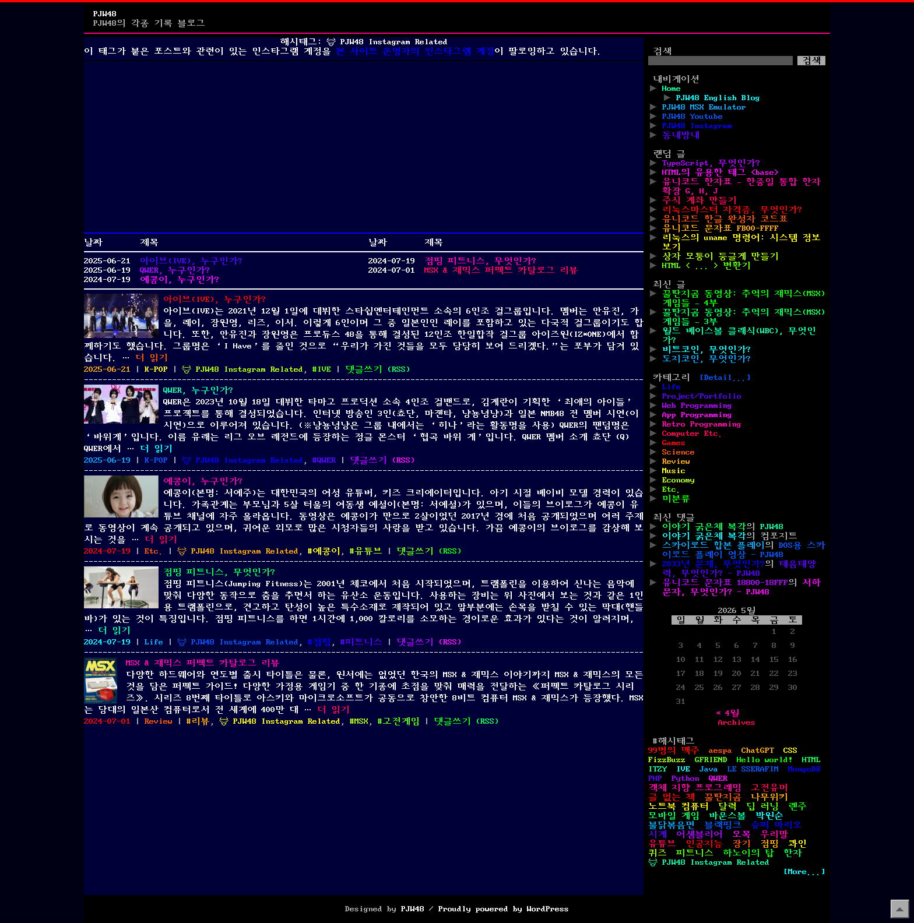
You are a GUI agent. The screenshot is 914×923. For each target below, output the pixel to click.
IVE (324, 369)
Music (674, 470)
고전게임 (401, 721)
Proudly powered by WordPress (503, 909)
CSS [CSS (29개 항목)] (790, 750)
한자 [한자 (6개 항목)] (792, 853)
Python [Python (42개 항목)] (685, 778)
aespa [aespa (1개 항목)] (720, 750)
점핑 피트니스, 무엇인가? (480, 261)
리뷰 (200, 721)
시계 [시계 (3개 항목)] (657, 834)
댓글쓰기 (363, 369)
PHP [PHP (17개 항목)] (655, 778)
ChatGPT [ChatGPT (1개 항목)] (757, 750)
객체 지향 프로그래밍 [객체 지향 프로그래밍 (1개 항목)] (694, 787)
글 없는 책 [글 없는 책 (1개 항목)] (671, 797)
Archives (736, 722)
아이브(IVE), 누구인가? (191, 261)
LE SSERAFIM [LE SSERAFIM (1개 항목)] (753, 769)
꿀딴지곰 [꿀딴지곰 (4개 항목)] (722, 797)
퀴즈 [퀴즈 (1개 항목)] (657, 853)
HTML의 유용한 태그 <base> (720, 172)
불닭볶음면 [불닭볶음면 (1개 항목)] (671, 825)
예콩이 (326, 551)
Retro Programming (701, 424)
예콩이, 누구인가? (179, 279)
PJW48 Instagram (697, 126)
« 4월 (727, 713)
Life (154, 642)
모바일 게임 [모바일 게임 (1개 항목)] (673, 815)
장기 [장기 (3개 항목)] (741, 843)
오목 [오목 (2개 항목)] (741, 834)
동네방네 (680, 135)
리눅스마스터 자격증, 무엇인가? (732, 209)
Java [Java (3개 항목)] (708, 769)
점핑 (321, 642)
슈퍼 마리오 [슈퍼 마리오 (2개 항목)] (776, 825)
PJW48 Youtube (692, 116)
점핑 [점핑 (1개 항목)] (769, 843)
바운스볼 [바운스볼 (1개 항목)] (727, 815)
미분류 (676, 498)
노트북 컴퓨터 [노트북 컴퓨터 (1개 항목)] (678, 806)
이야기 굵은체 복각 (704, 526)
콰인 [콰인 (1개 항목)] (797, 843)
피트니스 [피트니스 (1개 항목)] (694, 853)
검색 (662, 51)
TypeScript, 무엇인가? (711, 163)
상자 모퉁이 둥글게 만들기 (720, 256)
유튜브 (368, 551)
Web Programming (697, 405)
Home (671, 88)
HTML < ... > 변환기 (706, 265)
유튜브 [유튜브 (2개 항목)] (662, 843)
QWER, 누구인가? (175, 270)
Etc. (154, 551)
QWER (326, 460)
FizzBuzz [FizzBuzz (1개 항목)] (667, 760)
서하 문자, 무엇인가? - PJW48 (741, 587)
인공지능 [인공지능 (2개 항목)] (704, 843)
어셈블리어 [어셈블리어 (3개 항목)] (699, 834)
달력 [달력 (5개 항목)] (727, 806)
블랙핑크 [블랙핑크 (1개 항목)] (722, 825)
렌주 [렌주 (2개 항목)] (797, 806)
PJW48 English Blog (718, 98)
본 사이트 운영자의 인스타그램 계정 (415, 51)
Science (678, 452)
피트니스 (363, 642)
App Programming (697, 415)
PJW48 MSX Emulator (704, 107)
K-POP (156, 369)
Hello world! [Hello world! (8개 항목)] (765, 760)
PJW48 (105, 14)
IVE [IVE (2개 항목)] (683, 769)
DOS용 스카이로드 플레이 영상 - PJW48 (743, 550)
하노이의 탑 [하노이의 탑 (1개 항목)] (748, 853)
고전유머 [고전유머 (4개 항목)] (769, 787)
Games (674, 443)
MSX (361, 721)
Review (159, 721)
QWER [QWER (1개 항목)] (718, 778)
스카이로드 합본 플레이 (713, 545)
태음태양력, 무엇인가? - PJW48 (739, 568)
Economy (678, 480)
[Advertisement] (364, 146)
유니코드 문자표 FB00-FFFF (720, 228)
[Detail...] (725, 377)
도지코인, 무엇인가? (706, 359)
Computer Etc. (692, 433)
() (398, 369)
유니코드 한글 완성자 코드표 (725, 219)
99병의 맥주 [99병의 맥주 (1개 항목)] (673, 750)
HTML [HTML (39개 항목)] (811, 760)
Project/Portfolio (701, 396)
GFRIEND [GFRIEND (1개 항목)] (711, 760)
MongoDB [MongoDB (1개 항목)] (804, 769)
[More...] (804, 871)
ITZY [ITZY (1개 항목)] (657, 769)
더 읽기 (151, 357)
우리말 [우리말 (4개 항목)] (774, 834)
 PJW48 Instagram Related (242, 369)
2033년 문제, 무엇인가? (713, 564)
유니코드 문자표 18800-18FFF (725, 582)
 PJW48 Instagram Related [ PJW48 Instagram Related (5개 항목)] (708, 862)
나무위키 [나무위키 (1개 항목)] (769, 797)
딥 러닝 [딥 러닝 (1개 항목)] (762, 806)
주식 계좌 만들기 (699, 200)
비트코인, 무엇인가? (706, 349)
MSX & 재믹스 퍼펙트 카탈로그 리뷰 (501, 270)
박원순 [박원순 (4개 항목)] (769, 815)
